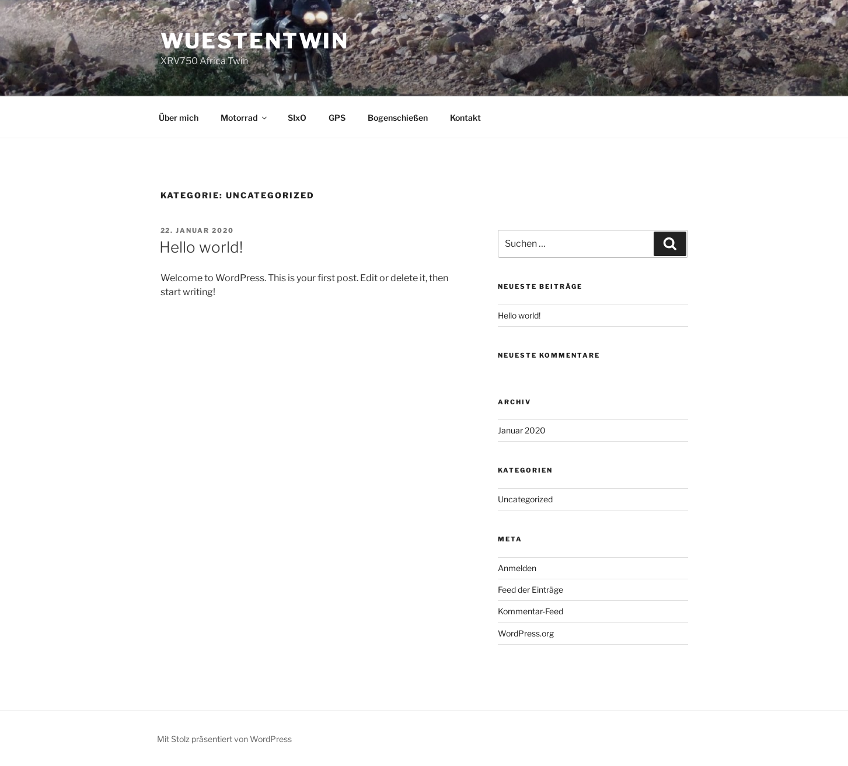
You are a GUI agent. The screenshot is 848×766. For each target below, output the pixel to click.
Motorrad (244, 118)
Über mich (178, 118)
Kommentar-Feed (530, 611)
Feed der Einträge (530, 589)
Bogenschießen (398, 118)
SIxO (297, 118)
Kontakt (465, 118)
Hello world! (201, 247)
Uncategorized (525, 499)
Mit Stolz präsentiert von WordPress (224, 739)
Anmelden (517, 568)
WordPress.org (526, 633)
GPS (337, 118)
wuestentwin (255, 41)
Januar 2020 (522, 430)
